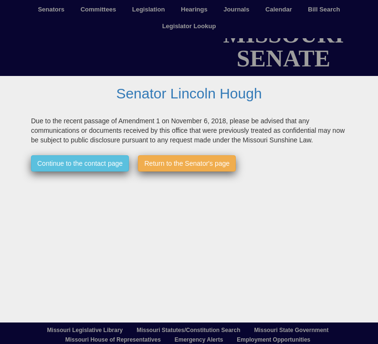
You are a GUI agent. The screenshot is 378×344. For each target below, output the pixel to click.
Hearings (194, 9)
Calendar (278, 9)
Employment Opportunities (273, 339)
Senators (51, 9)
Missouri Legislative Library (85, 330)
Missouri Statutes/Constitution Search (188, 330)
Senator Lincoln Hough (189, 93)
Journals (236, 9)
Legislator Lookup (189, 26)
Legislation (148, 9)
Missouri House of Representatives (113, 339)
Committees (98, 9)
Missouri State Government (291, 330)
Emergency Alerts (199, 339)
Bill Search (324, 9)
